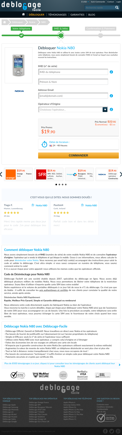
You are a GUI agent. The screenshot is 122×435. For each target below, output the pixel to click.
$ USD (84, 1)
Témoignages (57, 14)
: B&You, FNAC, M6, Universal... (85, 176)
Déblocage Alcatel (10, 414)
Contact (110, 1)
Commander (78, 155)
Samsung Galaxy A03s (72, 405)
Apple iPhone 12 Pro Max (73, 409)
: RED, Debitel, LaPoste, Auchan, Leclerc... (54, 176)
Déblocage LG (8, 412)
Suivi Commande (98, 1)
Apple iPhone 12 (70, 417)
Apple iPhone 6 (69, 402)
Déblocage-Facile (21, 6)
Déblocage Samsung (10, 407)
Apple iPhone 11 (70, 419)
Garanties (77, 14)
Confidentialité (102, 409)
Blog (91, 14)
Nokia (32, 22)
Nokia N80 (52, 205)
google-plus (118, 431)
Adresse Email (46, 89)
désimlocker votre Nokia (26, 260)
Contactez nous (103, 404)
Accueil (23, 14)
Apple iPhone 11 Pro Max (73, 414)
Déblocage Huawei (10, 417)
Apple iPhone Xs (70, 407)
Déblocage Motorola (10, 409)
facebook (105, 431)
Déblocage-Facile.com (61, 389)
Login (118, 1)
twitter (111, 431)
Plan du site (101, 412)
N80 (43, 22)
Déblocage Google (10, 421)
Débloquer (36, 14)
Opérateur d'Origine (49, 103)
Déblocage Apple (9, 405)
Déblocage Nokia (9, 419)
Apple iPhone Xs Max (72, 412)
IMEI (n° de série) (47, 65)
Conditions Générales (105, 407)
